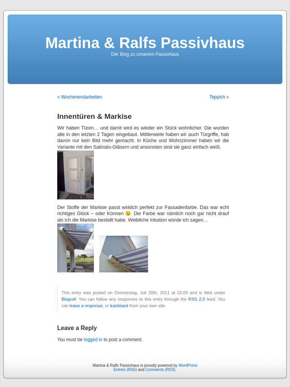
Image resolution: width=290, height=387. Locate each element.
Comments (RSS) (160, 370)
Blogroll (68, 299)
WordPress (188, 365)
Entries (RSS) (125, 370)
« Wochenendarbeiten (79, 97)
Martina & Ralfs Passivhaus (145, 42)
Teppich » (219, 97)
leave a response (85, 305)
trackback (119, 305)
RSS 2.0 (196, 299)
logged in (93, 339)
